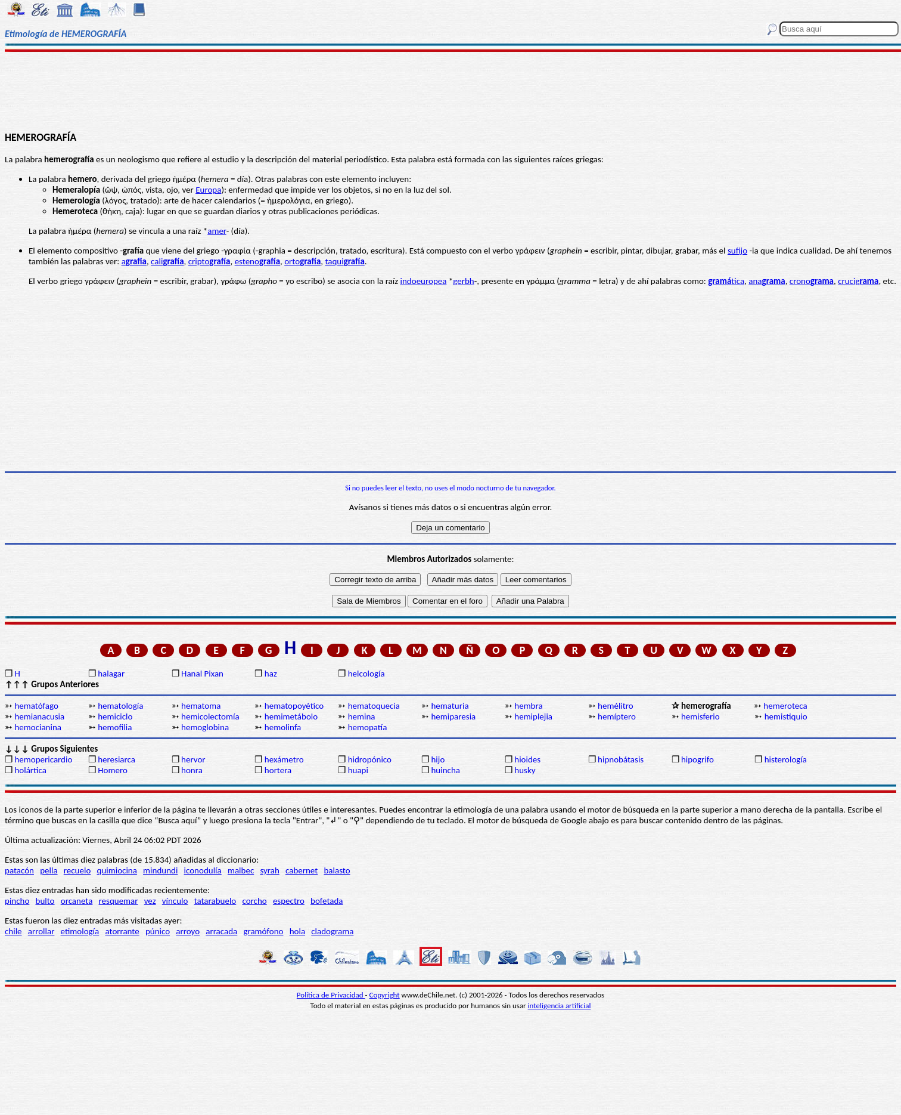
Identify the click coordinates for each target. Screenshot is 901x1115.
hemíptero (617, 716)
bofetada (326, 900)
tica (726, 281)
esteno (257, 261)
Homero (113, 770)
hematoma (200, 705)
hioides (527, 759)
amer (216, 231)
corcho (254, 900)
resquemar (118, 900)
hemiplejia (533, 716)
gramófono (263, 931)
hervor (193, 759)
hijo (438, 759)
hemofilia (115, 727)
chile (13, 931)
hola (297, 931)
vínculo (175, 900)
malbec (241, 870)
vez (150, 900)
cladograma (332, 931)
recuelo (77, 870)
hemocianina (37, 727)
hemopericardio (43, 759)
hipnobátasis (621, 759)
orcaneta (77, 900)
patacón (19, 870)
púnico (157, 931)
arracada (221, 931)
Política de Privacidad (331, 994)
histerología (786, 759)
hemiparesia (453, 716)
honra (192, 770)
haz (271, 673)
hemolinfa (283, 727)
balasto (337, 870)
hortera (278, 770)
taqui (344, 261)
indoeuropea (423, 281)
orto (302, 261)
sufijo (737, 250)
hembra (528, 705)
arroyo (188, 931)
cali (167, 261)
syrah (269, 870)
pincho (17, 900)
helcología (366, 673)
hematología (120, 705)
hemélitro (615, 705)
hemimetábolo (291, 716)
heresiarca (116, 759)
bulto (45, 900)
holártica (30, 770)
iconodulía (203, 870)
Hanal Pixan (202, 673)
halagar (111, 673)
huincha (445, 770)
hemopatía (367, 727)
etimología (80, 931)
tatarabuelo (215, 900)
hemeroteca (785, 705)
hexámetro (284, 759)
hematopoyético (294, 705)
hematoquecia (374, 705)
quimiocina (117, 870)
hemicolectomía (210, 716)
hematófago (36, 705)
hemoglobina (205, 727)
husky (524, 770)
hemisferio (700, 716)
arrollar (41, 931)
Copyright (384, 994)
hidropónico (370, 759)
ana (766, 281)
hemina (361, 716)
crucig (858, 281)
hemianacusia (39, 716)
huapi (358, 770)
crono (812, 281)
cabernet (301, 870)
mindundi (160, 870)
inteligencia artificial (559, 1005)
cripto (209, 261)
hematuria (449, 705)
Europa (208, 189)
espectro (289, 900)
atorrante (122, 931)
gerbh (463, 281)
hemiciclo (115, 716)
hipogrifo (697, 759)
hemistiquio (786, 716)
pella (48, 870)
